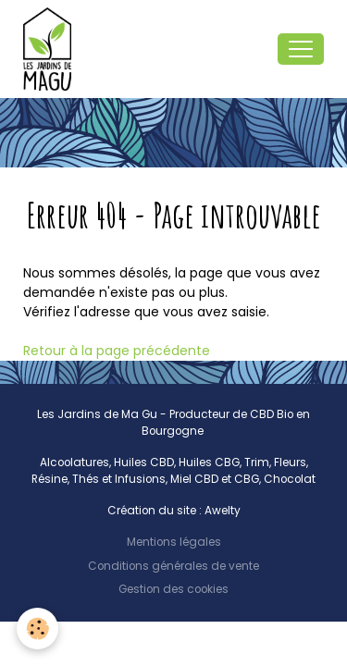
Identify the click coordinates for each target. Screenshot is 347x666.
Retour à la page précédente (116, 350)
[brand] (51, 49)
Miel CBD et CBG (214, 479)
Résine (49, 479)
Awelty (222, 510)
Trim (256, 462)
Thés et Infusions (119, 479)
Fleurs (290, 462)
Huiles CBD (144, 462)
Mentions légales (174, 542)
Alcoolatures (74, 462)
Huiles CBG (209, 462)
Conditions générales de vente (173, 566)
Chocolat (290, 479)
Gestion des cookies (173, 589)
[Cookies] (37, 628)
